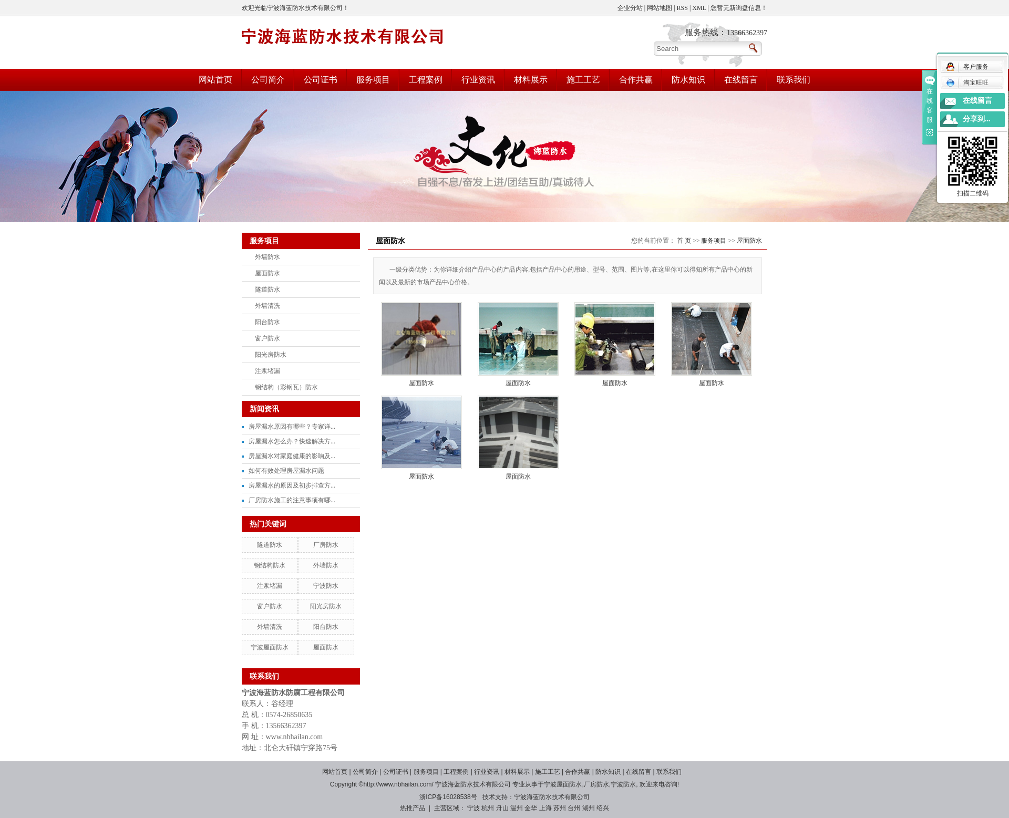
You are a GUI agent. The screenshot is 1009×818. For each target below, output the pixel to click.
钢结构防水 (269, 565)
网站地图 (659, 8)
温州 (516, 808)
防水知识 (688, 79)
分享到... (977, 119)
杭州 (487, 808)
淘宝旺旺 (967, 82)
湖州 (588, 808)
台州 (574, 808)
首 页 (684, 240)
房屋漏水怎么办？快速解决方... (292, 441)
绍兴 (602, 808)
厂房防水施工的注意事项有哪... (292, 500)
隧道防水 (267, 289)
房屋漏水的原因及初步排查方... (292, 485)
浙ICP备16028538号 (448, 797)
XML (699, 8)
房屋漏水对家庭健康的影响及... (292, 456)
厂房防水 (325, 544)
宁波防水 (325, 585)
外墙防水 (267, 257)
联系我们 (793, 79)
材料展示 (531, 79)
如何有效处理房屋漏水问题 (286, 470)
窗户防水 (267, 338)
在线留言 (741, 79)
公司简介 (268, 79)
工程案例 (425, 79)
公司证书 (320, 79)
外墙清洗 (267, 305)
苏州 (559, 808)
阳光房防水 (270, 354)
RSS (682, 8)
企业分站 (630, 8)
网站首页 (215, 79)
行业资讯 (478, 79)
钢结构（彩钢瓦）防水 (286, 387)
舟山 (502, 808)
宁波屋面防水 (270, 647)
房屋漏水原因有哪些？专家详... (292, 426)
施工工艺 (583, 79)
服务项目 (373, 79)
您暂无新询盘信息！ (739, 8)
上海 (545, 808)
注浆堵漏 (267, 371)
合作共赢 (636, 79)
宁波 (473, 808)
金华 (530, 808)
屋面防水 (267, 273)
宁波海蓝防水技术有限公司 (552, 797)
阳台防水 (267, 322)
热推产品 (412, 808)
